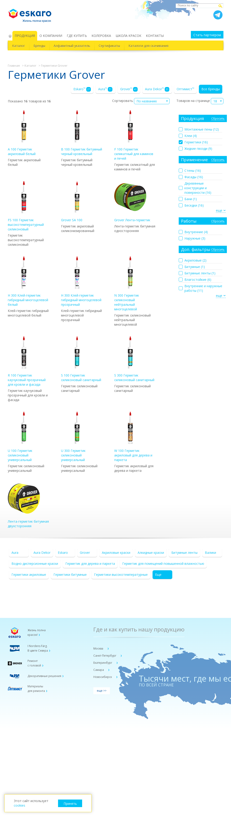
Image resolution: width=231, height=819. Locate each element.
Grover (129, 89)
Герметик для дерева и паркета (90, 563)
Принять (70, 803)
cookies (19, 805)
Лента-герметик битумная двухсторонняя (28, 505)
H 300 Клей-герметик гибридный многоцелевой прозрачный (81, 282)
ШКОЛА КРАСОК (128, 35)
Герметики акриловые (28, 574)
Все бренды (210, 89)
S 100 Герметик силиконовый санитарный (81, 359)
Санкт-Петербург (105, 656)
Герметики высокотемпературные (121, 574)
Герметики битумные (70, 574)
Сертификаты (109, 46)
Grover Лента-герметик (132, 201)
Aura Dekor (157, 89)
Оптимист (185, 89)
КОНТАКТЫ (155, 35)
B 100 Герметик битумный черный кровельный (81, 133)
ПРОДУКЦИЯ (25, 35)
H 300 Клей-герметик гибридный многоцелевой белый (28, 282)
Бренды (39, 46)
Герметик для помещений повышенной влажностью (163, 563)
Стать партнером (207, 35)
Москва (98, 648)
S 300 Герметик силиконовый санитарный (134, 359)
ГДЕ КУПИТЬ (77, 35)
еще (219, 210)
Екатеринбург (103, 663)
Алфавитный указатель (72, 46)
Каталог (18, 46)
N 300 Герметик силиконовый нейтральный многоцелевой (130, 284)
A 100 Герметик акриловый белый (24, 133)
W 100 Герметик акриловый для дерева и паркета (133, 437)
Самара (99, 670)
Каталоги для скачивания (148, 46)
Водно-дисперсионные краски (34, 563)
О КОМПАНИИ (50, 35)
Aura (105, 89)
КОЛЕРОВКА (101, 35)
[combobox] (152, 101)
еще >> (101, 691)
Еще (158, 574)
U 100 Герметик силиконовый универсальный (24, 437)
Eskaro (82, 89)
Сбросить (218, 118)
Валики (210, 552)
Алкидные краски (151, 552)
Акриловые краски (116, 552)
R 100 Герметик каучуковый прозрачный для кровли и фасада (27, 361)
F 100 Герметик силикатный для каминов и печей (133, 135)
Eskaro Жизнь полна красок (32, 14)
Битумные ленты (184, 552)
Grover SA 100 (77, 201)
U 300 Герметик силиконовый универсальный (77, 437)
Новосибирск (103, 677)
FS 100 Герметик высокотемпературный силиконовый (26, 206)
